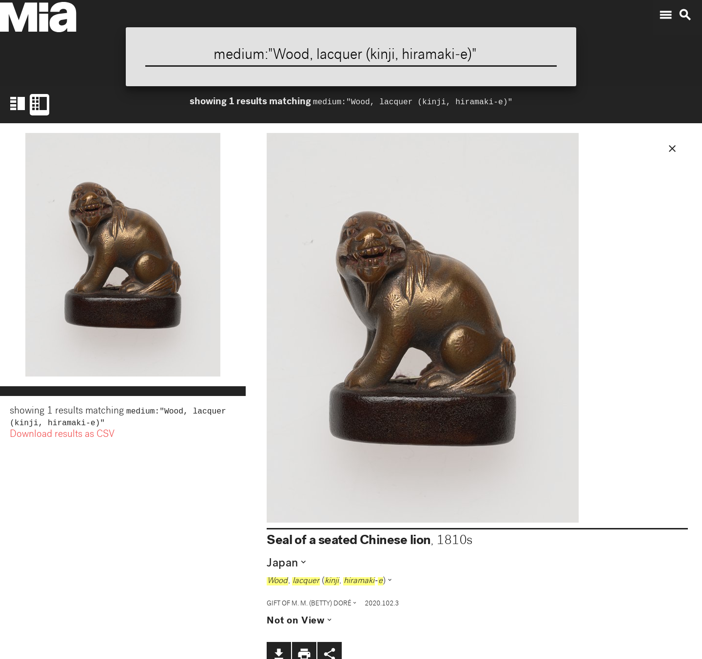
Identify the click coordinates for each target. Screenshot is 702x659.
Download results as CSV (62, 437)
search (685, 15)
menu (665, 15)
